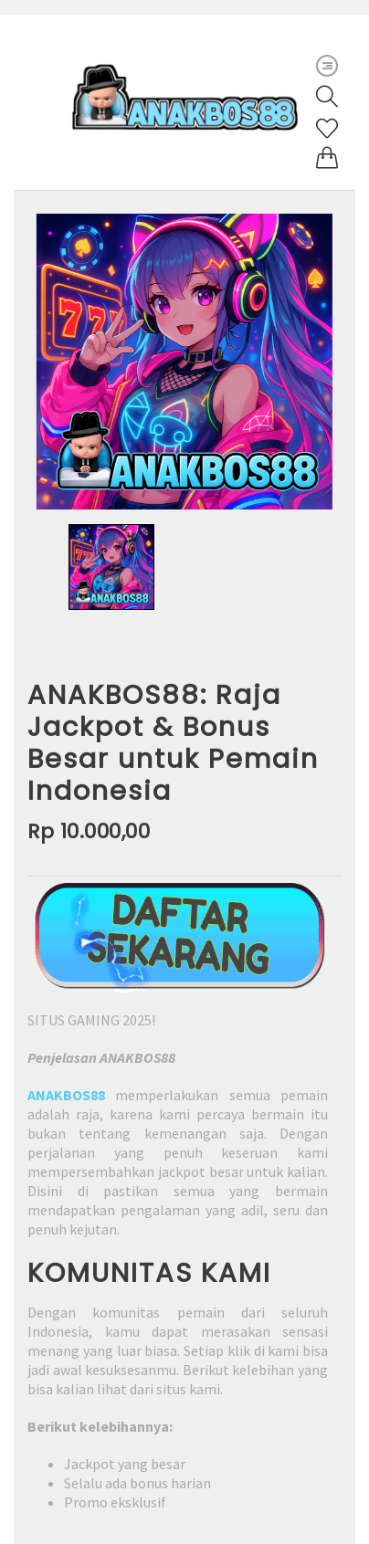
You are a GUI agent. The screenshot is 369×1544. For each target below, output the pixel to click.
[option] (184, 361)
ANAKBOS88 (66, 1095)
